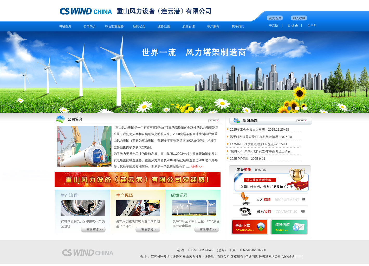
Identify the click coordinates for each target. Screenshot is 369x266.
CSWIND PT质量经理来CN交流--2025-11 (258, 144)
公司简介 (89, 26)
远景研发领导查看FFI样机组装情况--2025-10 (261, 137)
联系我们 (238, 26)
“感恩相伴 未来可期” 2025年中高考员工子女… (262, 151)
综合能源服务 (114, 26)
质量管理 (188, 26)
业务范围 (164, 26)
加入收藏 (299, 18)
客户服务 (213, 26)
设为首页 (275, 18)
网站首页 (65, 26)
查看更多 (93, 229)
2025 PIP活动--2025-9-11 (247, 159)
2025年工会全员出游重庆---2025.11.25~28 (259, 129)
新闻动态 (139, 26)
